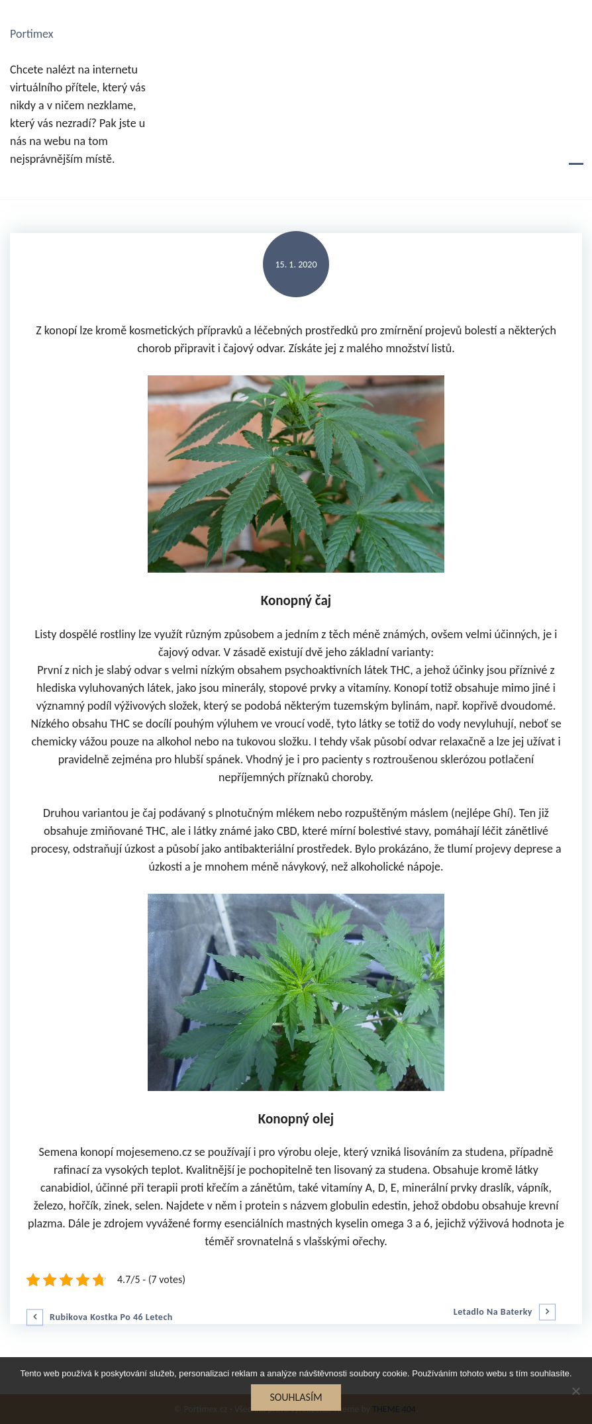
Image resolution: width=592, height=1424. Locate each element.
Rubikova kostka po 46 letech (111, 1317)
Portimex (32, 33)
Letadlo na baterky (493, 1312)
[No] (575, 1391)
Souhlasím (296, 1397)
